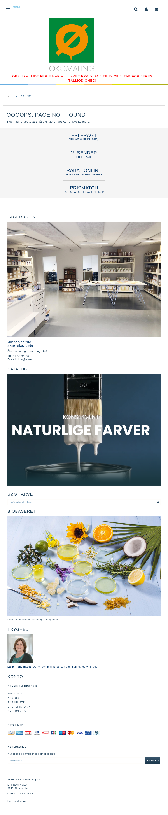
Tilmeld (153, 760)
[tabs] (136, 8)
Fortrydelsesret (17, 801)
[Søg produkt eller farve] (158, 502)
